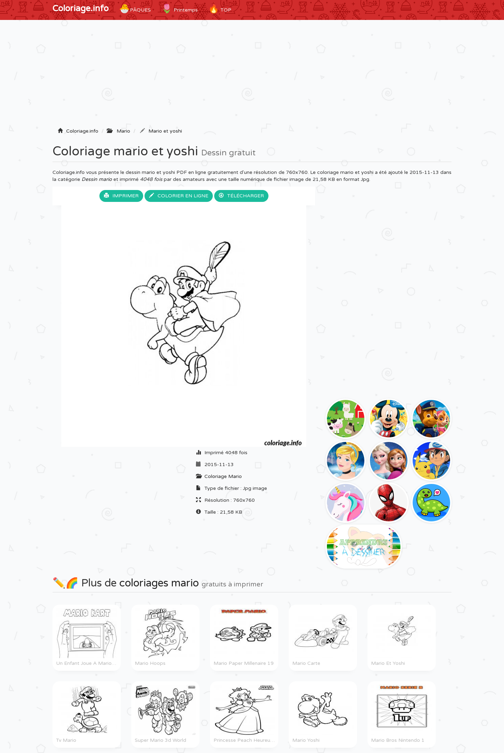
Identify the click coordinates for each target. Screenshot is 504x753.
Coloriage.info (80, 8)
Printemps (179, 8)
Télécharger (241, 196)
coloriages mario (159, 583)
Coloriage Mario (223, 476)
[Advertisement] (252, 76)
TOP (219, 8)
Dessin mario (97, 179)
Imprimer (121, 196)
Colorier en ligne (178, 196)
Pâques (135, 8)
